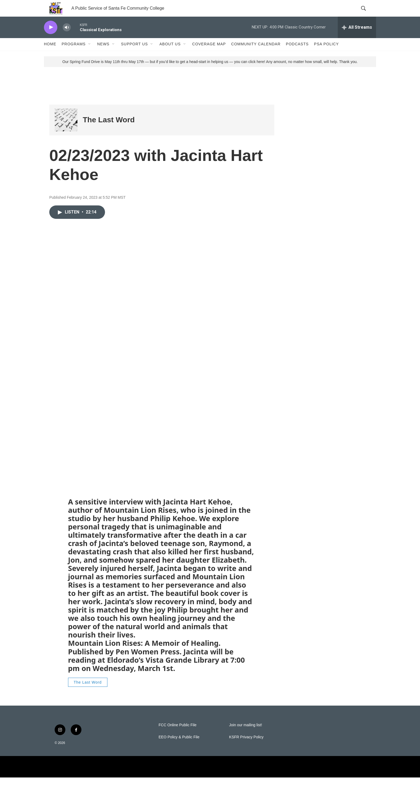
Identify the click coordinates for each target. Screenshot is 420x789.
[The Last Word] (66, 131)
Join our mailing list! (245, 737)
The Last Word (109, 131)
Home (50, 56)
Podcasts (297, 56)
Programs (74, 56)
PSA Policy (326, 56)
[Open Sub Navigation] (90, 56)
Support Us (134, 56)
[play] (50, 39)
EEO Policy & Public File (179, 749)
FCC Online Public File (178, 737)
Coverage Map (209, 56)
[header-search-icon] (367, 14)
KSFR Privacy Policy (246, 749)
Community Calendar (255, 56)
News (103, 56)
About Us (170, 56)
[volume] (66, 39)
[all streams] (357, 39)
